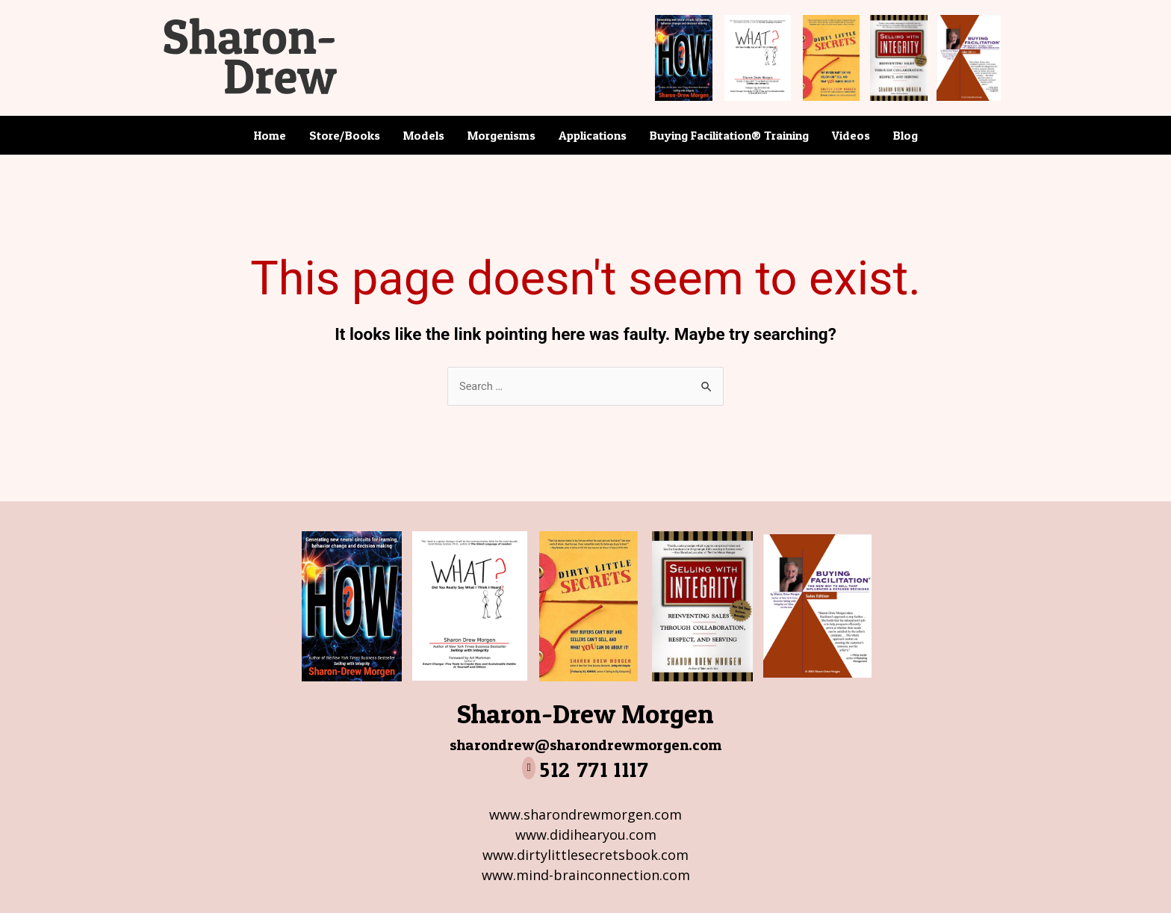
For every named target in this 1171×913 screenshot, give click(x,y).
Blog (905, 135)
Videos (851, 135)
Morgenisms (501, 135)
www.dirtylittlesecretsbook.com (585, 855)
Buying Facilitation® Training (729, 135)
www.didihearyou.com (585, 835)
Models (423, 135)
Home (270, 135)
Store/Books (344, 135)
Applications (593, 135)
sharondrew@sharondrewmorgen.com (586, 744)
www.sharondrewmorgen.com (585, 814)
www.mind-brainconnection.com (586, 875)
